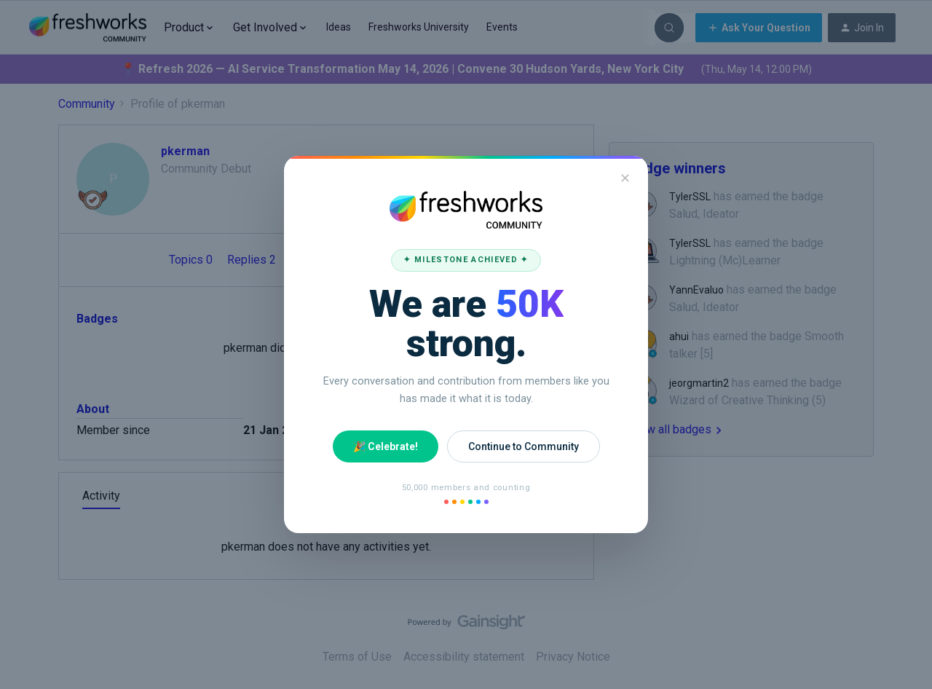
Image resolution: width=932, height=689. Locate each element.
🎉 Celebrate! (385, 446)
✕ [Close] (625, 178)
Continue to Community (523, 446)
